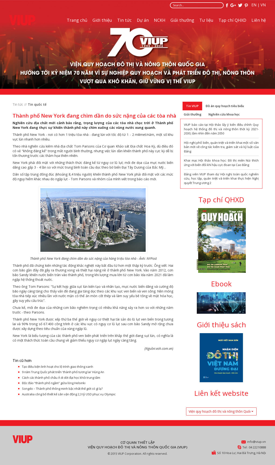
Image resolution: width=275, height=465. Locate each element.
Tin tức (124, 20)
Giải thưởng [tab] (192, 114)
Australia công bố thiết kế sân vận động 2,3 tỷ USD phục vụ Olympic (69, 394)
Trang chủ (77, 20)
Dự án (143, 20)
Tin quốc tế (37, 104)
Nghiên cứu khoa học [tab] (224, 114)
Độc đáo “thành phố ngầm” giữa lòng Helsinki (53, 383)
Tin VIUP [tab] (192, 106)
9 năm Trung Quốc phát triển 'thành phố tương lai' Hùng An (63, 372)
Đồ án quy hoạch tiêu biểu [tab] (225, 106)
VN (263, 4)
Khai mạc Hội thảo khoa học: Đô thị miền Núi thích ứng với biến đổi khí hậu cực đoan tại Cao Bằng (221, 162)
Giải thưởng (182, 20)
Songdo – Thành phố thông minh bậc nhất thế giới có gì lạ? (62, 388)
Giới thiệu (102, 20)
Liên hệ (258, 20)
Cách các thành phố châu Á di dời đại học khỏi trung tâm (61, 377)
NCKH (159, 20)
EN (254, 4)
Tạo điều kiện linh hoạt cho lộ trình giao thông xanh (57, 366)
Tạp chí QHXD (232, 20)
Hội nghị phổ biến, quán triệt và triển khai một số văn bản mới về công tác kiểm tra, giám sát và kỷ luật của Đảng (221, 147)
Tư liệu (206, 20)
